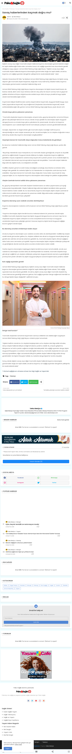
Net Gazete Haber (9, 727)
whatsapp (54, 478)
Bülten (5, 585)
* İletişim (36, 742)
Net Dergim (7, 729)
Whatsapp (34, 382)
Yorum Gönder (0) (36, 461)
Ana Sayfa (5, 9)
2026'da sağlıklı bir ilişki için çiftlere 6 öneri (20, 552)
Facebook (16, 382)
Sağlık (51, 585)
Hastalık (22, 585)
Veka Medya (35, 408)
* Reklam (45, 742)
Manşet (29, 585)
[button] (70, 3)
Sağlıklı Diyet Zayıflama (11, 720)
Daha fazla (18, 744)
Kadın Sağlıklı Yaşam (10, 712)
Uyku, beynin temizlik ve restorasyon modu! (22, 524)
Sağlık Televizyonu (10, 715)
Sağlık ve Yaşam (9, 717)
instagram (20, 482)
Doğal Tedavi (14, 585)
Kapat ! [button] (8, 748)
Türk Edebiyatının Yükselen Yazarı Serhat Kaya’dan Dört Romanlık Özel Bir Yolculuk (33, 534)
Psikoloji (12, 9)
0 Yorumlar (65, 447)
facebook (21, 478)
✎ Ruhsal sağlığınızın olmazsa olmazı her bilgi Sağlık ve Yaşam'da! (25, 371)
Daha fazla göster (63, 420)
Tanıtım (58, 585)
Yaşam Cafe (8, 732)
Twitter (25, 382)
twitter (54, 482)
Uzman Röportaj (8, 588)
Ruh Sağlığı (44, 585)
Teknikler (65, 585)
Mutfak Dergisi (8, 735)
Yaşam (18, 588)
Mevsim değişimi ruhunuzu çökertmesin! (19, 543)
